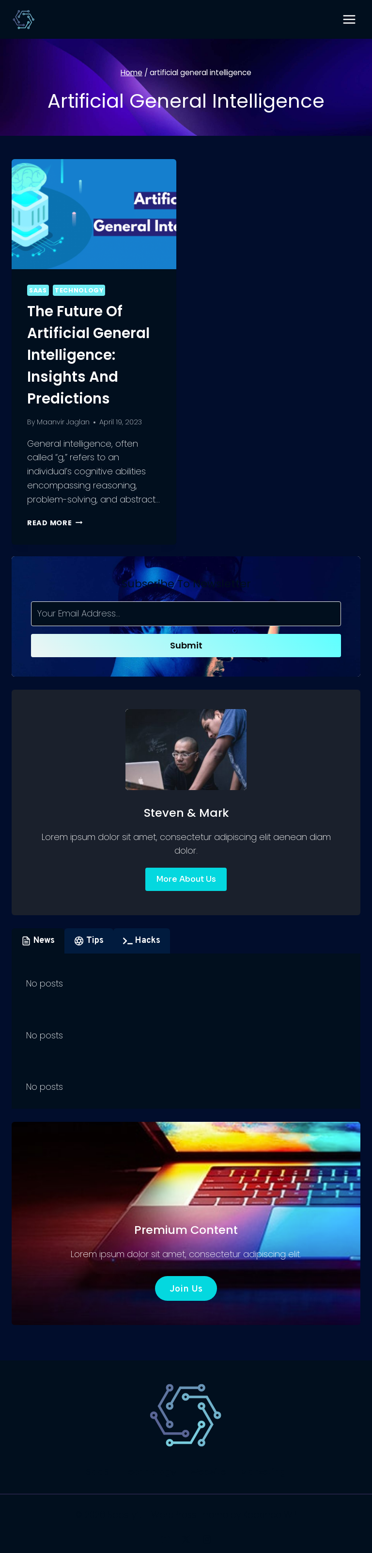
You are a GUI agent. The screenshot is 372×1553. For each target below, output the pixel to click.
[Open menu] (349, 19)
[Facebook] (165, 1539)
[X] (186, 1539)
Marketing (263, 1472)
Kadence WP (270, 1514)
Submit (186, 645)
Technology (79, 290)
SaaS (38, 290)
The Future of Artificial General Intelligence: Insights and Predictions (89, 355)
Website (208, 1472)
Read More (54, 523)
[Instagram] (207, 1539)
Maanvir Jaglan (63, 422)
